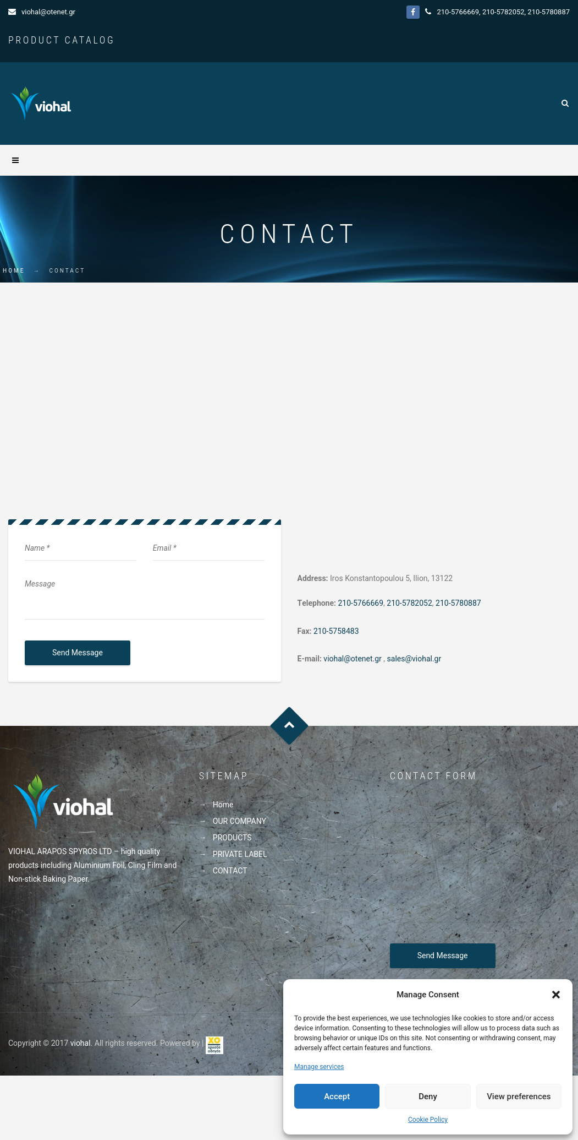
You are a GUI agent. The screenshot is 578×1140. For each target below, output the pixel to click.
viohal (80, 1043)
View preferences (519, 1096)
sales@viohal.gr (414, 658)
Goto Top (289, 725)
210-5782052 (503, 12)
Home (14, 271)
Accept (337, 1096)
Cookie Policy (428, 1119)
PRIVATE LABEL (240, 854)
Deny (428, 1096)
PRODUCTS (232, 837)
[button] (556, 994)
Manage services (319, 1067)
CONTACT (230, 870)
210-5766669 (458, 12)
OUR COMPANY (239, 821)
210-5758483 (336, 631)
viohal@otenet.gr (48, 12)
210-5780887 (548, 12)
